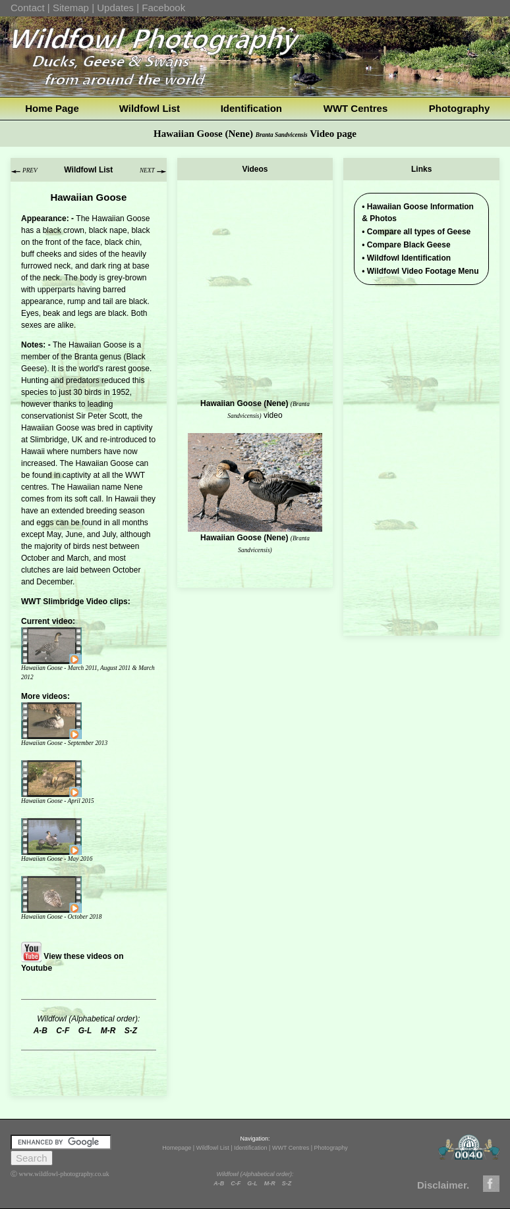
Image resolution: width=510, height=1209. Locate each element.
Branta (86, 356)
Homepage (176, 1148)
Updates (115, 7)
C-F (236, 1183)
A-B (218, 1183)
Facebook (163, 7)
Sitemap (71, 7)
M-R (269, 1183)
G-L (252, 1183)
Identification (251, 108)
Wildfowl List (149, 108)
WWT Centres (356, 108)
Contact (28, 7)
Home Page (52, 108)
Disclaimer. (443, 1185)
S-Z (287, 1183)
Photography (459, 108)
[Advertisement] (421, 370)
